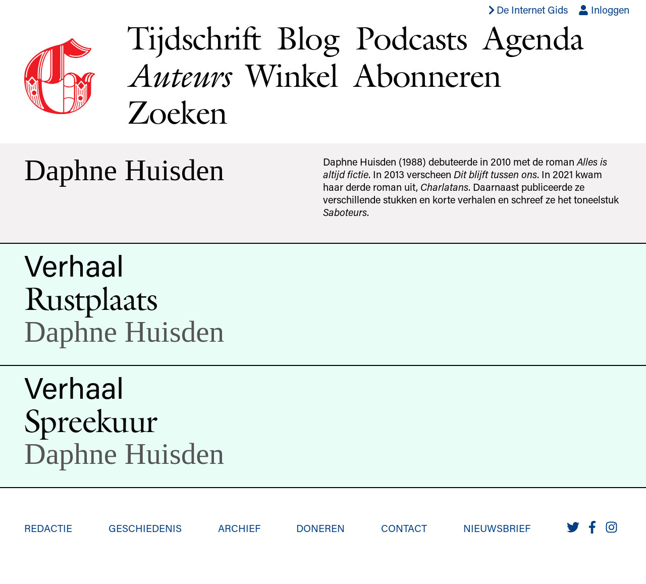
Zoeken (177, 112)
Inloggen (603, 9)
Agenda (533, 38)
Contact (404, 528)
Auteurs (178, 75)
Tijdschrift (193, 38)
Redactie (48, 528)
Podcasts (411, 38)
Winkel (292, 75)
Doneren (320, 528)
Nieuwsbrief (496, 528)
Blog (308, 38)
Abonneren (427, 75)
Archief (239, 528)
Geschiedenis (145, 528)
